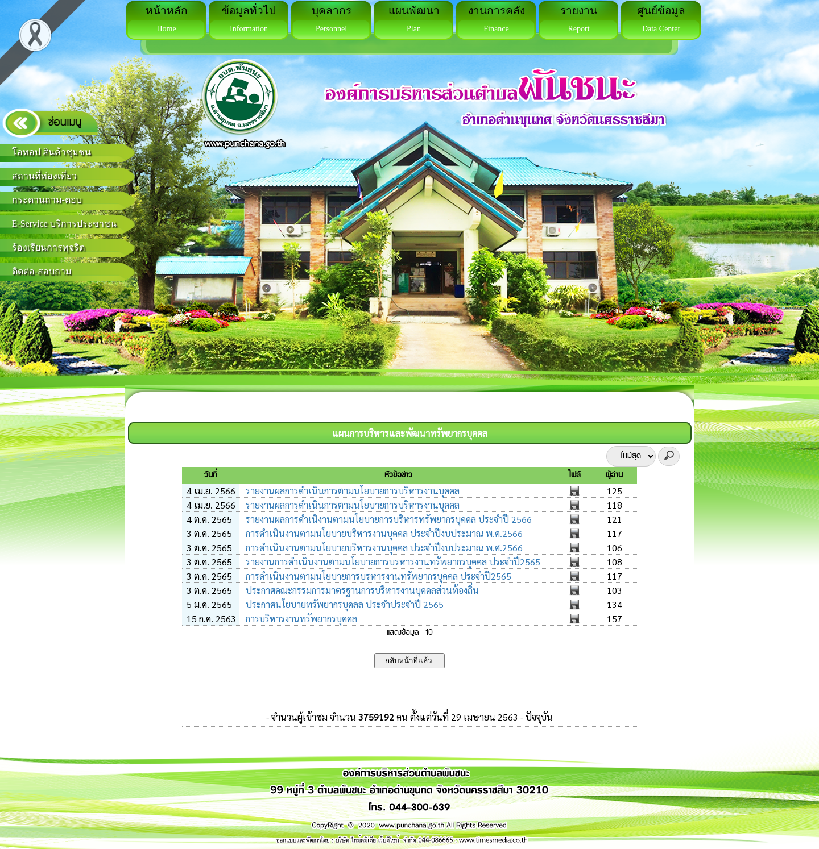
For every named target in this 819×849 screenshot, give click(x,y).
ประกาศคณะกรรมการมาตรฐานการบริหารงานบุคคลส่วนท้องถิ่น (361, 590)
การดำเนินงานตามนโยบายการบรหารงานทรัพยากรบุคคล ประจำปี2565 (377, 576)
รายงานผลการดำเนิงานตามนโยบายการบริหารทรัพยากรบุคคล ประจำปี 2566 (387, 519)
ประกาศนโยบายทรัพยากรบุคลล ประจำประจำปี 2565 (343, 604)
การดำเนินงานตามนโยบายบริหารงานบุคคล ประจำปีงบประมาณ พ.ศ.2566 (383, 533)
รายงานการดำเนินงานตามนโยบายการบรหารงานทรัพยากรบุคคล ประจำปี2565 (391, 562)
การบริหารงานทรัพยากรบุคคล (300, 619)
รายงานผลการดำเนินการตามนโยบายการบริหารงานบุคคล (351, 491)
